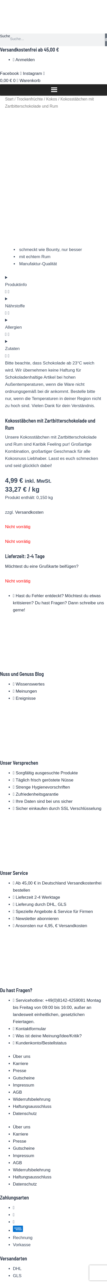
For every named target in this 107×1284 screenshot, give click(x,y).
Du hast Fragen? (16, 971)
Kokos (51, 99)
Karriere (20, 1044)
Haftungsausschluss (32, 1087)
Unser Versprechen (19, 743)
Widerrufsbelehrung (31, 1080)
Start (9, 99)
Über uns (21, 1037)
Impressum (23, 1065)
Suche (5, 36)
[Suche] (106, 40)
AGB (17, 1073)
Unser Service (14, 854)
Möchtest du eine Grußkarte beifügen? (41, 547)
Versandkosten (29, 493)
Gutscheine (24, 1058)
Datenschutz (25, 1094)
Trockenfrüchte (30, 99)
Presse (19, 1051)
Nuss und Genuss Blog (22, 655)
